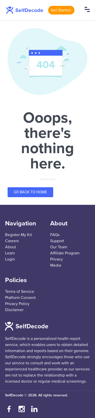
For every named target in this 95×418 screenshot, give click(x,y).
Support (57, 240)
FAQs (55, 234)
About (10, 247)
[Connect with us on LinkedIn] (34, 409)
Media (55, 265)
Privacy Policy (17, 303)
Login (10, 259)
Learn (10, 253)
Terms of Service (19, 291)
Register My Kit (18, 234)
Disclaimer (14, 309)
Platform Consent (20, 297)
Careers (12, 240)
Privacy (56, 259)
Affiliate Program (65, 253)
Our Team (58, 247)
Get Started (61, 10)
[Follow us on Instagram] (21, 409)
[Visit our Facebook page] (9, 409)
